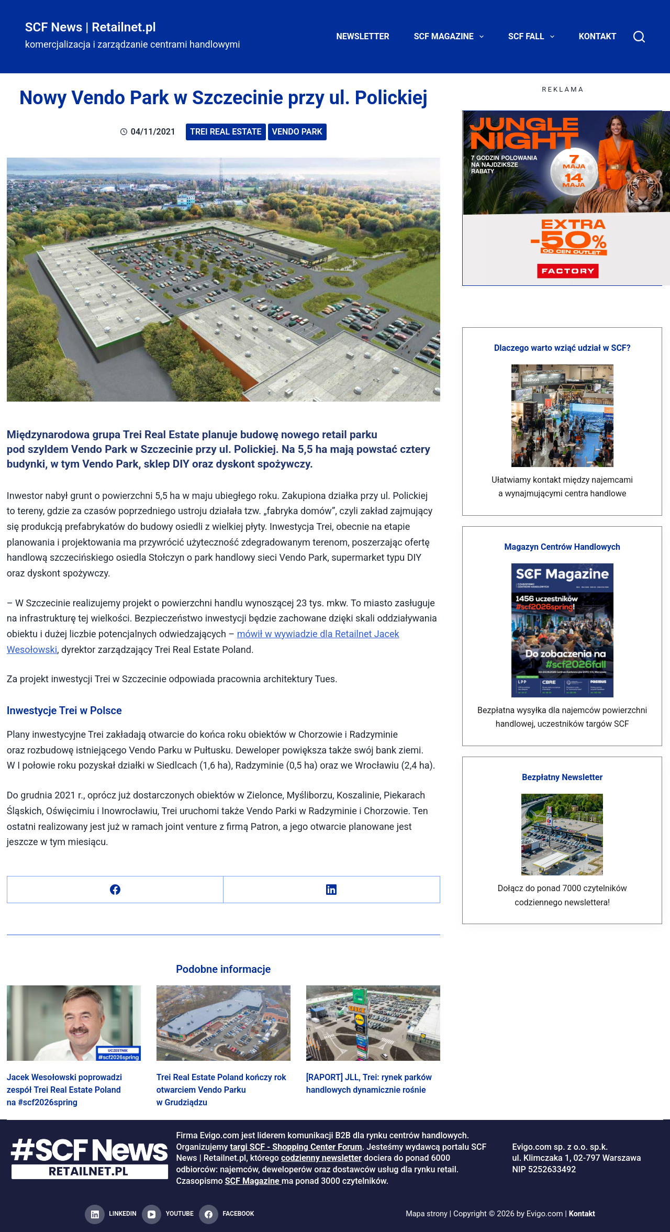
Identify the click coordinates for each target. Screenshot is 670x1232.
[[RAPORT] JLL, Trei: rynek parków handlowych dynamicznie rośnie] (373, 1023)
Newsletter (363, 36)
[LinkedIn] (332, 889)
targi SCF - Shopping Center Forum (296, 1147)
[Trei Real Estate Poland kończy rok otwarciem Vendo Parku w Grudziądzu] (224, 1023)
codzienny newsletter (321, 1158)
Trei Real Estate (226, 132)
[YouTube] (168, 1215)
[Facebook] (115, 889)
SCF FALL (533, 36)
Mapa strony (426, 1214)
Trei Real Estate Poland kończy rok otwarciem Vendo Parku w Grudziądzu (221, 1089)
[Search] (639, 36)
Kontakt (598, 36)
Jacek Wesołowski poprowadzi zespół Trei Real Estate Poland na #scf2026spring (64, 1089)
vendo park (297, 132)
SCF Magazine (451, 36)
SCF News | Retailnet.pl (90, 27)
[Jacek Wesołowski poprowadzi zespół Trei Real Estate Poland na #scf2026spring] (74, 1023)
